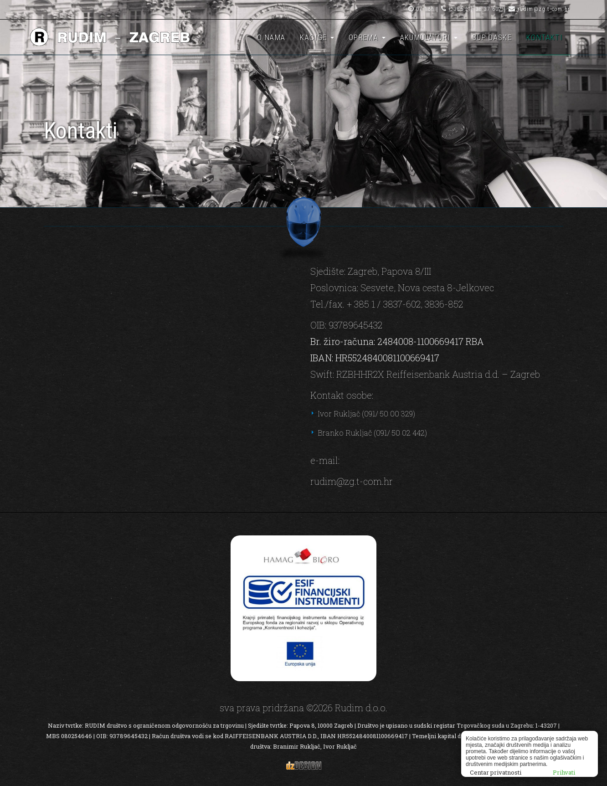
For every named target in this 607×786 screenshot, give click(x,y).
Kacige (317, 37)
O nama (271, 37)
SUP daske (492, 37)
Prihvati (564, 772)
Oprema (367, 37)
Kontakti (544, 37)
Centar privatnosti (495, 772)
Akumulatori (429, 37)
